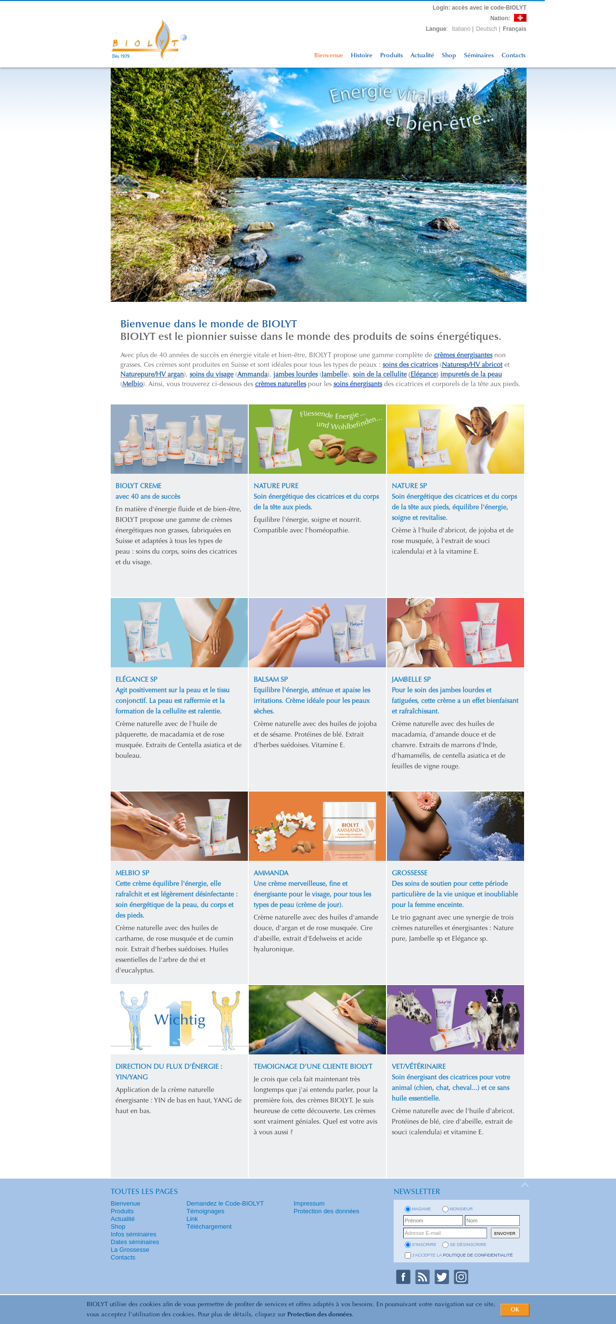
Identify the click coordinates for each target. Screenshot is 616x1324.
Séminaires (479, 55)
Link (192, 1218)
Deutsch (486, 29)
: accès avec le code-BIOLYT (479, 7)
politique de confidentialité (478, 1255)
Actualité (422, 55)
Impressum (309, 1203)
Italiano (461, 29)
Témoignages (205, 1211)
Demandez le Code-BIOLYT (225, 1203)
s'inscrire (424, 1244)
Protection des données (319, 1314)
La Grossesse (130, 1249)
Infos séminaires (133, 1234)
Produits (391, 55)
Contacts (513, 55)
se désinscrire (468, 1244)
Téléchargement (208, 1226)
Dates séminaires (135, 1242)
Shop (449, 55)
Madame (421, 1209)
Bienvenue (328, 55)
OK (515, 1310)
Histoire (361, 55)
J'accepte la (462, 1255)
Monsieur (461, 1209)
